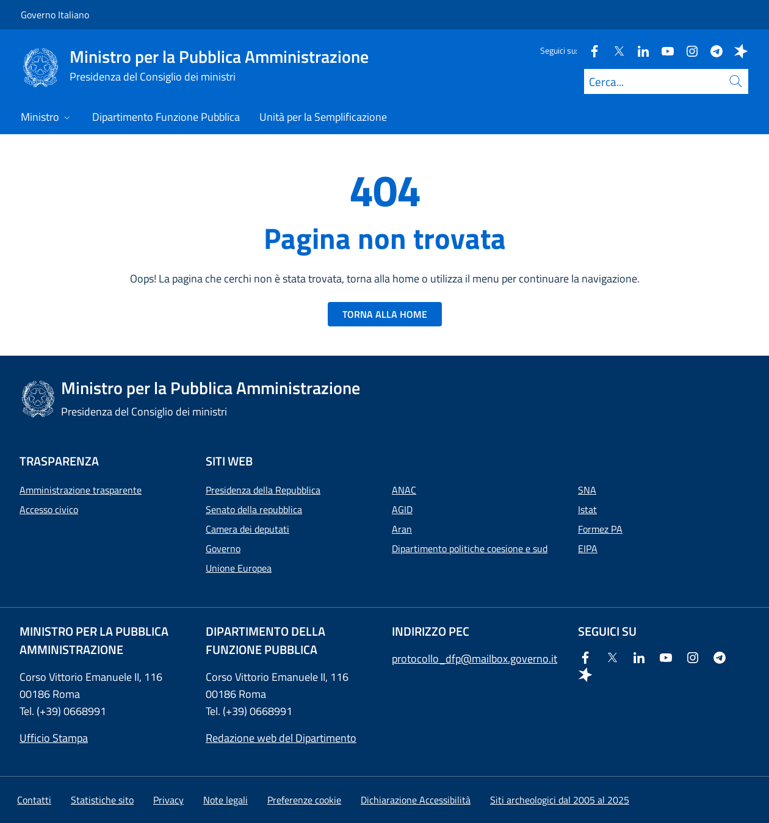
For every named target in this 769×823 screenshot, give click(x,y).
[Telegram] (711, 50)
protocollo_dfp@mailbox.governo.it (474, 658)
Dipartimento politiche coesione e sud (469, 548)
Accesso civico (49, 509)
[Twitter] (614, 50)
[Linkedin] (638, 50)
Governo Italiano (55, 14)
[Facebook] (589, 50)
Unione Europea (239, 568)
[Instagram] (687, 50)
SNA (587, 490)
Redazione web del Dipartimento (281, 738)
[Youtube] (663, 50)
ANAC (404, 490)
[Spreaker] (736, 50)
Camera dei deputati (247, 529)
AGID (402, 509)
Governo (223, 548)
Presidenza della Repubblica (263, 490)
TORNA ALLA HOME (384, 314)
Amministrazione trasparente (81, 490)
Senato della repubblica (254, 509)
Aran (402, 529)
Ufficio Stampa (54, 738)
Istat (587, 509)
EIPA (588, 548)
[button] (304, 799)
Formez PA (600, 529)
